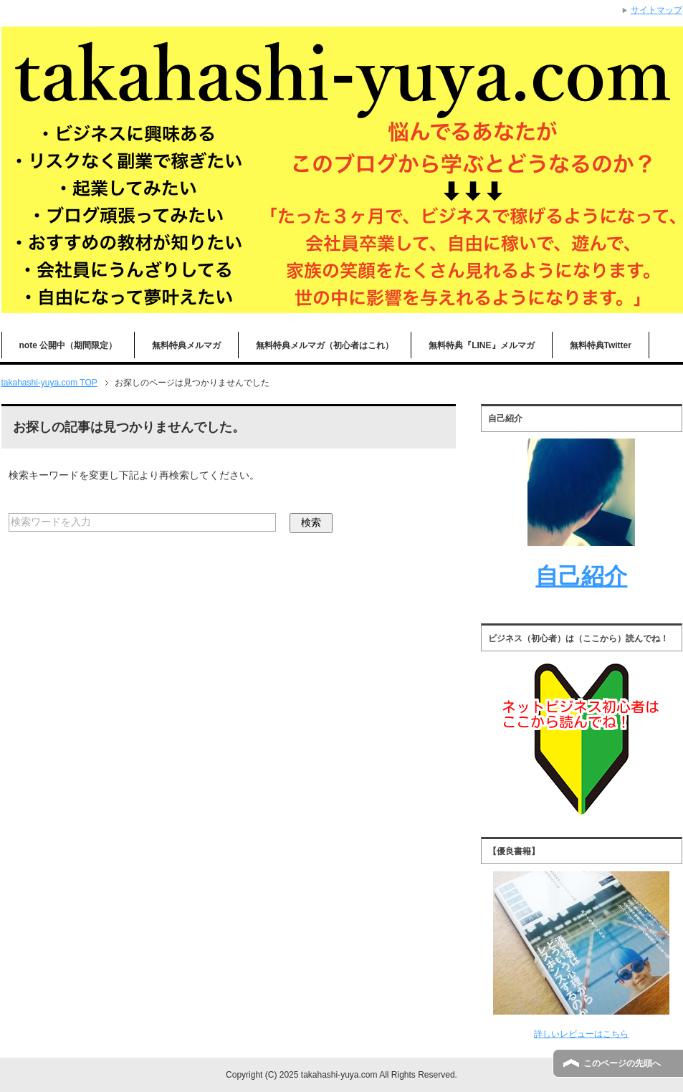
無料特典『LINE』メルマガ (481, 345)
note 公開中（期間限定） (68, 345)
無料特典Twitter (600, 345)
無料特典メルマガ (186, 345)
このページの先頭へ (622, 1063)
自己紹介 (581, 576)
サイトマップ (656, 10)
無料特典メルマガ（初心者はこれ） (324, 345)
